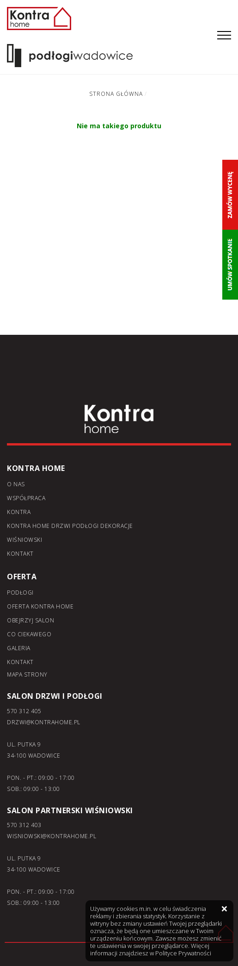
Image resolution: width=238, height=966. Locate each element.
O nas (16, 484)
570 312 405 (24, 711)
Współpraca (26, 498)
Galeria (19, 648)
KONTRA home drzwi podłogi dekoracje (70, 526)
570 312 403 (24, 825)
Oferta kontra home (40, 606)
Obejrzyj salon (30, 620)
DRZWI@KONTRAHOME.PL (43, 722)
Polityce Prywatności (183, 953)
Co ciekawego (29, 634)
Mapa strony (27, 674)
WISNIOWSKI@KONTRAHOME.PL (51, 836)
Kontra (19, 512)
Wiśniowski (24, 540)
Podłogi (20, 592)
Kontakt (20, 554)
